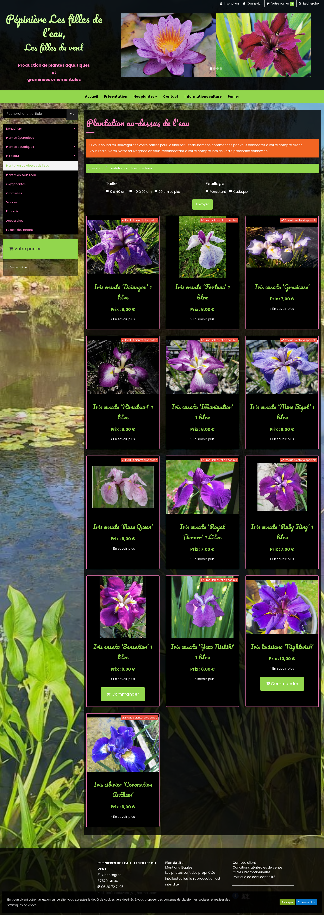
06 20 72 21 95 (112, 886)
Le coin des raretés (19, 230)
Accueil (91, 96)
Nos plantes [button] (145, 96)
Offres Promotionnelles (251, 872)
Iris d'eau (12, 156)
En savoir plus (123, 319)
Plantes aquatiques (20, 147)
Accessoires (14, 221)
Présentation (115, 96)
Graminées (14, 193)
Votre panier (25, 249)
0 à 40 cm (116, 191)
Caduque (238, 191)
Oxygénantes (16, 184)
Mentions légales (178, 867)
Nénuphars (14, 129)
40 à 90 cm (140, 191)
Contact (170, 96)
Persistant (216, 191)
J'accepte (287, 902)
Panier (233, 96)
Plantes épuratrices (20, 138)
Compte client (244, 862)
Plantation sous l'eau (21, 175)
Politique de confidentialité (254, 877)
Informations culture (203, 96)
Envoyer (202, 204)
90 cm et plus (168, 191)
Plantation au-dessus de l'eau (27, 165)
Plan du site (174, 862)
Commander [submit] (123, 694)
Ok (72, 114)
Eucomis (12, 211)
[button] (130, 45)
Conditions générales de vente (257, 867)
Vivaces (11, 202)
